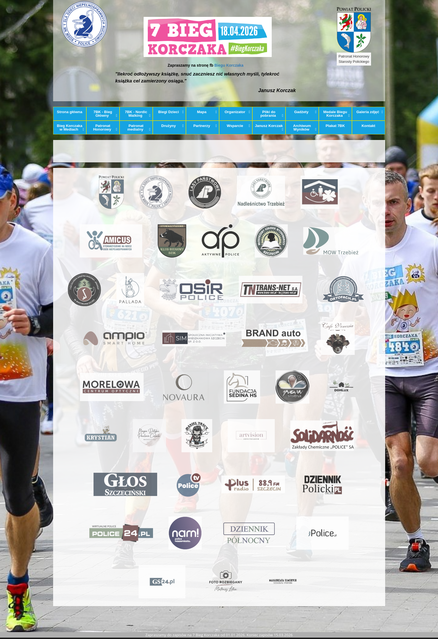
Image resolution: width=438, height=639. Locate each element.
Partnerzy (205, 126)
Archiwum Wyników (305, 127)
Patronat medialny (139, 127)
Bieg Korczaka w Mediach (70, 127)
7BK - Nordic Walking (138, 114)
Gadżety (305, 112)
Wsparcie (238, 126)
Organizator (237, 112)
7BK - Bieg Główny (105, 114)
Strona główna (69, 112)
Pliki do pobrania (271, 114)
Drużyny (172, 126)
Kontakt (368, 126)
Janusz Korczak (269, 127)
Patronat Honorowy (105, 127)
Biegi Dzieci (171, 112)
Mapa (207, 112)
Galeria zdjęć (369, 112)
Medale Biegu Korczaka (336, 114)
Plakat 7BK (335, 126)
